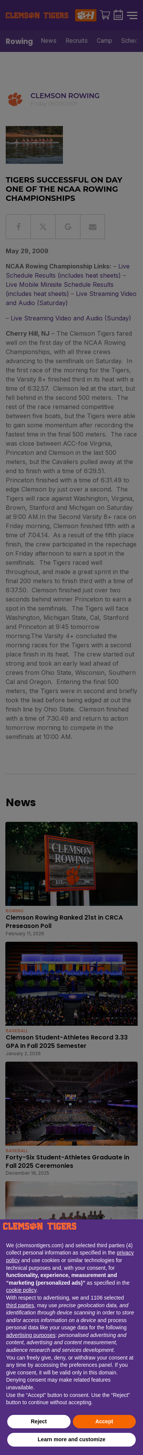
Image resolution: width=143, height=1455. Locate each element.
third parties (20, 1305)
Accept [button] (104, 1421)
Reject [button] (39, 1421)
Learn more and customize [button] (71, 1439)
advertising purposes (30, 1335)
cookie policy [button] (21, 1290)
